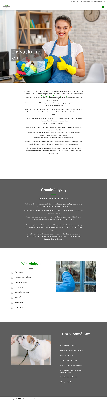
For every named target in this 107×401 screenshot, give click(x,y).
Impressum (29, 399)
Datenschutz (38, 399)
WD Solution (21, 399)
